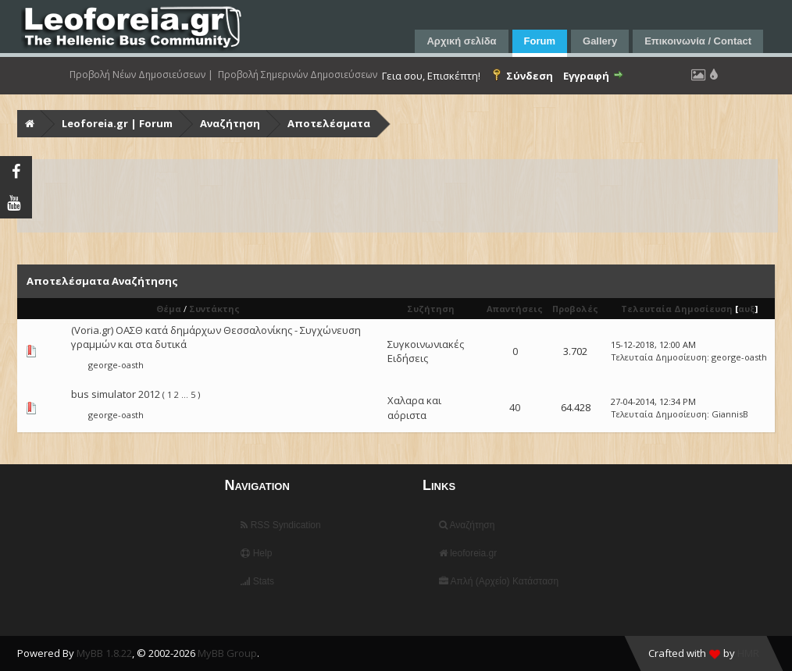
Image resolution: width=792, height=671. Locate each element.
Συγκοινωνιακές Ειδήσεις (425, 351)
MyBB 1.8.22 (104, 653)
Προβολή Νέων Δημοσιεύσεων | (141, 75)
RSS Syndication (280, 525)
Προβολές (575, 308)
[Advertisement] (397, 196)
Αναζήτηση (230, 123)
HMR (748, 653)
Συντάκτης (214, 308)
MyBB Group (227, 653)
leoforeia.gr (468, 553)
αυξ (746, 308)
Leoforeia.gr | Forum (117, 123)
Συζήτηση (431, 308)
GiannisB (730, 414)
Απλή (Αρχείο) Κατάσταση (498, 581)
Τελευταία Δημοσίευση (677, 308)
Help (256, 553)
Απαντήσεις (515, 308)
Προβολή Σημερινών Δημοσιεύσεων (297, 75)
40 (514, 407)
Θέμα (168, 308)
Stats (257, 581)
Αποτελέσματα (328, 123)
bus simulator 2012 (115, 394)
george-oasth (116, 365)
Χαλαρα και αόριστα (414, 407)
